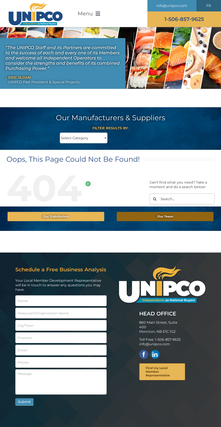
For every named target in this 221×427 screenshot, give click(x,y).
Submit (24, 402)
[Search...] (182, 199)
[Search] (155, 199)
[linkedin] (154, 354)
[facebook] (143, 354)
